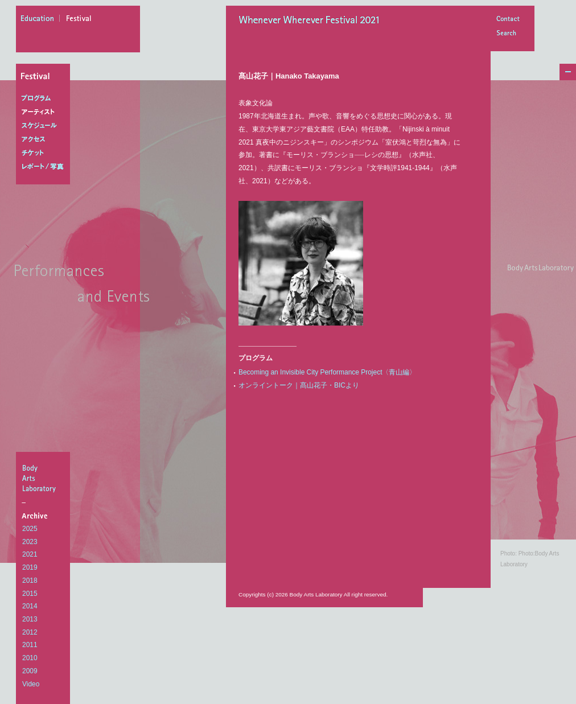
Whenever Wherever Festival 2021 (312, 21)
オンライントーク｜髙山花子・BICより (298, 385)
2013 (30, 619)
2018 (30, 580)
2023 (30, 542)
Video (30, 684)
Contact (508, 20)
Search (508, 34)
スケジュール (45, 126)
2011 (30, 645)
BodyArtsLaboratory (44, 478)
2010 (30, 658)
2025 (30, 529)
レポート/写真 (45, 167)
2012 (30, 632)
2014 (30, 606)
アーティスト (45, 112)
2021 (30, 554)
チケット (45, 153)
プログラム (45, 98)
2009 (30, 671)
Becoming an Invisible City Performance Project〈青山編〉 (327, 372)
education (40, 19)
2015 (30, 594)
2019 (30, 567)
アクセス (45, 139)
